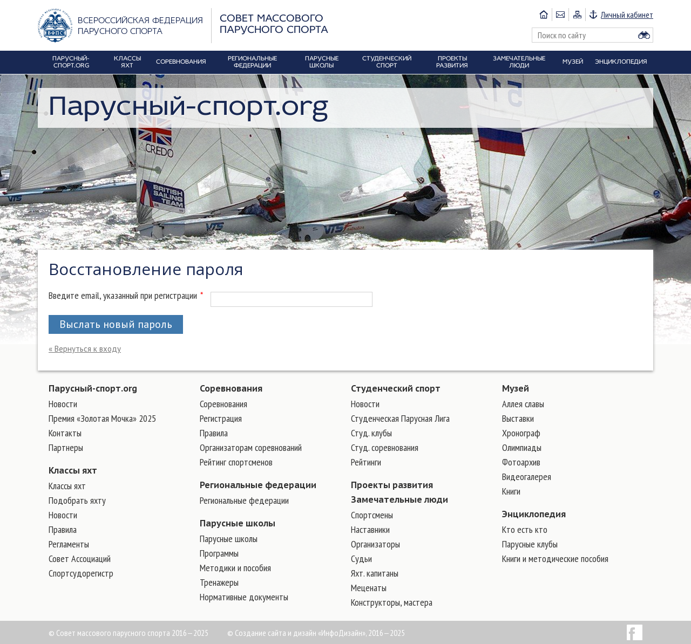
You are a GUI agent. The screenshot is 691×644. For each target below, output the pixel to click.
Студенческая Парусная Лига (400, 418)
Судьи (361, 558)
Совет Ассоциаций (80, 558)
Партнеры (66, 447)
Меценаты (369, 587)
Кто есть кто (524, 529)
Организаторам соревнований (251, 447)
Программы (219, 553)
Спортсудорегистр (81, 573)
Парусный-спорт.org (93, 388)
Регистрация (221, 418)
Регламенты (69, 544)
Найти (644, 35)
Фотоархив (521, 462)
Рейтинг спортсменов (236, 462)
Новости (63, 404)
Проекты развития (392, 484)
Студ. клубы (371, 433)
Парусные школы (237, 523)
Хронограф (521, 433)
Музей (515, 388)
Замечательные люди (399, 499)
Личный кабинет (627, 14)
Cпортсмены (372, 515)
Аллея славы (523, 404)
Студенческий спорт (396, 388)
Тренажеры (219, 582)
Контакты (65, 433)
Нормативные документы (244, 597)
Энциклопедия (534, 514)
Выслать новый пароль (115, 324)
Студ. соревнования (384, 447)
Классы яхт (73, 470)
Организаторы (375, 544)
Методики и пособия (235, 567)
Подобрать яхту (77, 500)
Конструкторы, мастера (391, 602)
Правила (63, 529)
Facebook (634, 632)
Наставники (370, 529)
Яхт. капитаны (374, 573)
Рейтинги (366, 462)
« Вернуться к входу (85, 349)
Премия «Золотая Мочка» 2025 (102, 418)
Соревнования (231, 388)
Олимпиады (521, 447)
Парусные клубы (530, 544)
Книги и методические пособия (555, 558)
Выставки (518, 418)
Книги (511, 491)
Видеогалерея (526, 476)
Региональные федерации (258, 484)
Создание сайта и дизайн (275, 632)
